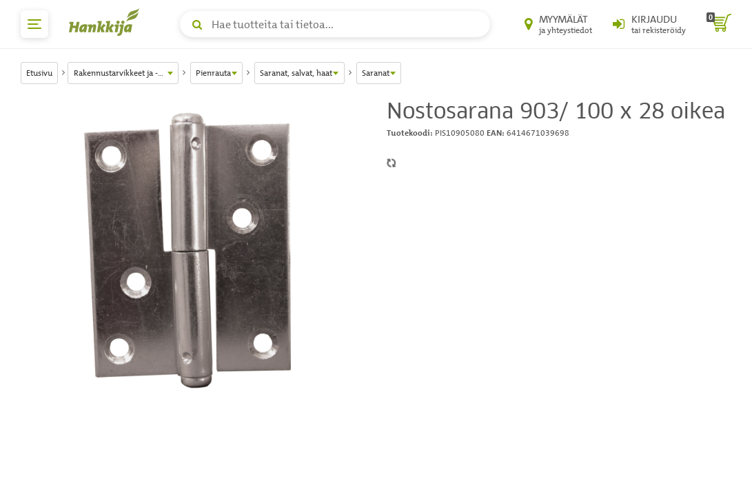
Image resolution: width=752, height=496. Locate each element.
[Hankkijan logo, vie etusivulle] (107, 22)
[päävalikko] (34, 24)
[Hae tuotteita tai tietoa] (335, 24)
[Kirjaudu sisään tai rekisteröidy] (649, 24)
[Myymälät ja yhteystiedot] (558, 24)
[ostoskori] (719, 24)
